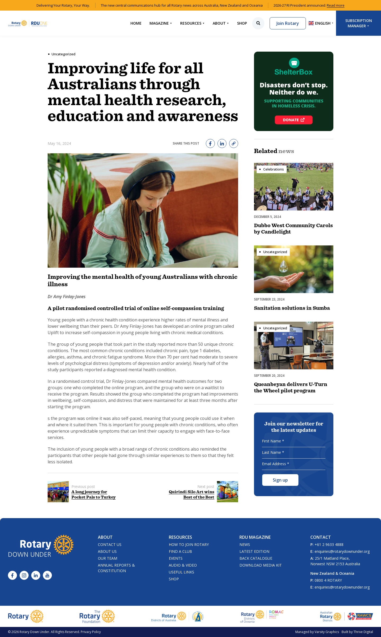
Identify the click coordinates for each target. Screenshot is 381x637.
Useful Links (181, 572)
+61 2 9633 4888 (329, 544)
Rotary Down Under (34, 632)
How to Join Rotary (189, 544)
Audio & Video (183, 565)
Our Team (107, 558)
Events (176, 558)
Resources (192, 23)
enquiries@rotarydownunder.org (342, 551)
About (221, 23)
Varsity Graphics (327, 632)
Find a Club (180, 551)
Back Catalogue (255, 558)
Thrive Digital (363, 632)
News (244, 544)
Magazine (160, 23)
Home (136, 23)
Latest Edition (254, 551)
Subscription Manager (358, 23)
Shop (242, 23)
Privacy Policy (91, 632)
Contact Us (109, 544)
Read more (335, 5)
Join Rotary (287, 23)
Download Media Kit (260, 565)
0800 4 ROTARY (328, 580)
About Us (107, 551)
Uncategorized (63, 54)
